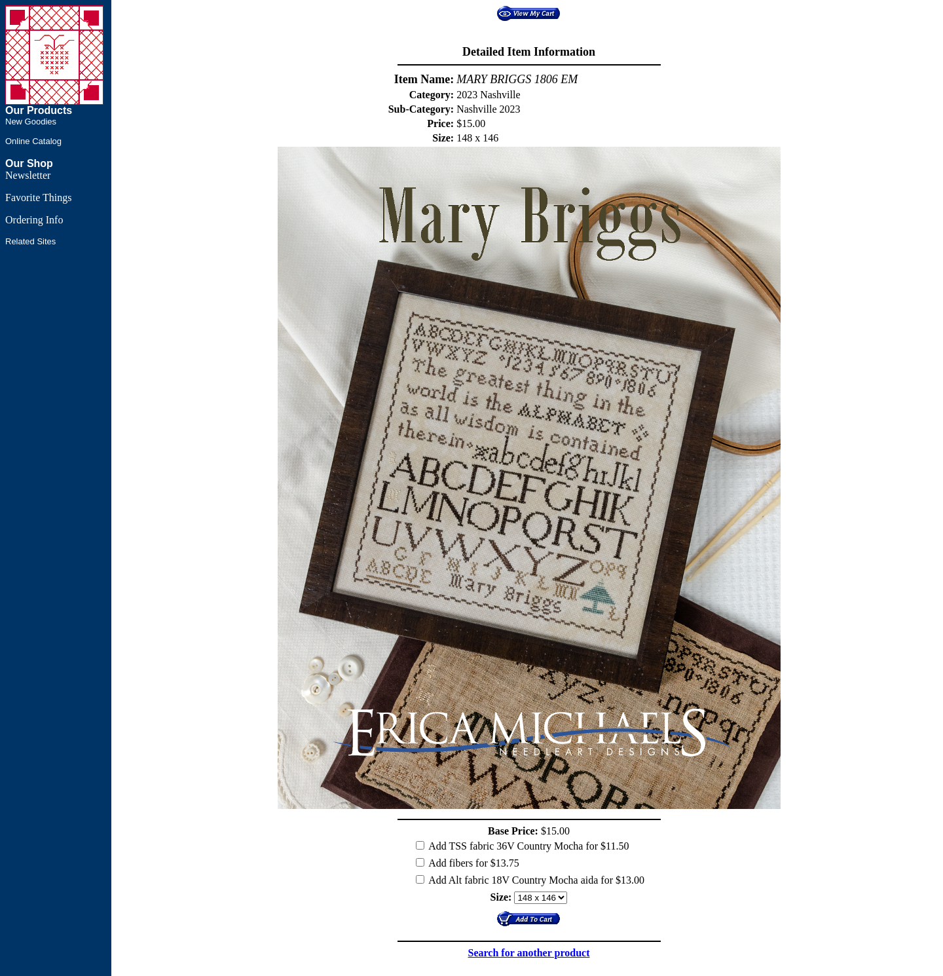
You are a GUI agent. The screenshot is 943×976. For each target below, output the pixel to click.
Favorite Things (38, 197)
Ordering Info (34, 219)
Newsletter (27, 175)
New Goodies (30, 121)
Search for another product (529, 952)
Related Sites (30, 241)
